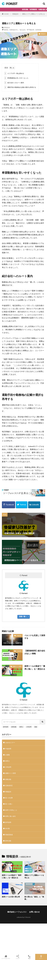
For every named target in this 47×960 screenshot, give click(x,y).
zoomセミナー (10, 742)
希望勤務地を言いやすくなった (16, 78)
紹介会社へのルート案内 (14, 82)
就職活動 (8, 779)
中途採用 (18, 635)
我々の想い (9, 804)
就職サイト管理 (17, 666)
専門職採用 (30, 29)
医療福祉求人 (13, 29)
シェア (18, 957)
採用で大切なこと (11, 810)
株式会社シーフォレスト (17, 912)
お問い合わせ (34, 912)
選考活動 (8, 841)
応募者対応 (9, 785)
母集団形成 (9, 835)
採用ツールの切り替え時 (11, 897)
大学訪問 (28, 727)
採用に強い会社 (10, 816)
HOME (6, 14)
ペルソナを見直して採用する (34, 636)
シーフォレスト (6, 957)
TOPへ (41, 957)
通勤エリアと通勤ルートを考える (33, 14)
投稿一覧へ (23, 616)
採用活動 (13, 727)
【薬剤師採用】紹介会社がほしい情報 (34, 652)
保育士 (21, 727)
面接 (35, 727)
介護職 (7, 755)
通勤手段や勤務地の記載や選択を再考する (20, 87)
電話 (29, 957)
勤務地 (6, 29)
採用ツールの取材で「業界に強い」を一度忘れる (34, 667)
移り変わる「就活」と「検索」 (34, 898)
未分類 (7, 828)
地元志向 (23, 29)
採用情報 (38, 29)
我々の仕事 (9, 798)
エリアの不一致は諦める (14, 73)
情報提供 (15, 14)
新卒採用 (5, 727)
